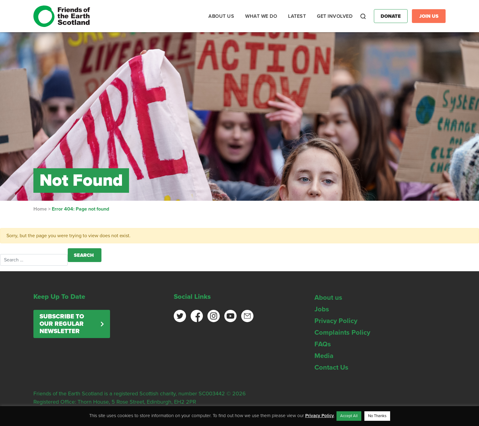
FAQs (322, 344)
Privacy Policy (335, 321)
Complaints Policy (342, 333)
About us (328, 298)
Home (40, 209)
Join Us (429, 16)
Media (323, 356)
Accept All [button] (349, 415)
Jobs (321, 309)
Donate (391, 16)
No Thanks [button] (377, 415)
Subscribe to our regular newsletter (62, 324)
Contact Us (331, 367)
